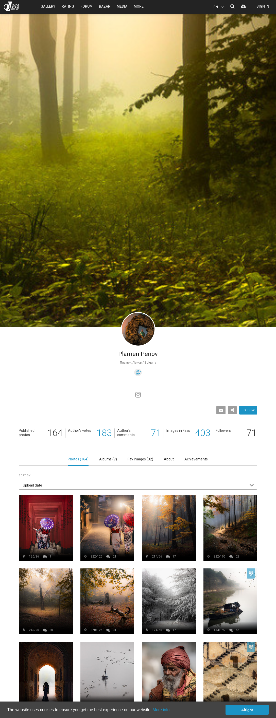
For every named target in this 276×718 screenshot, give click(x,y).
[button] (138, 485)
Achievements (196, 459)
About (169, 459)
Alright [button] (247, 710)
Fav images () (140, 459)
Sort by (24, 475)
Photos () (78, 459)
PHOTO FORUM (11, 6)
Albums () (108, 459)
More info (161, 710)
